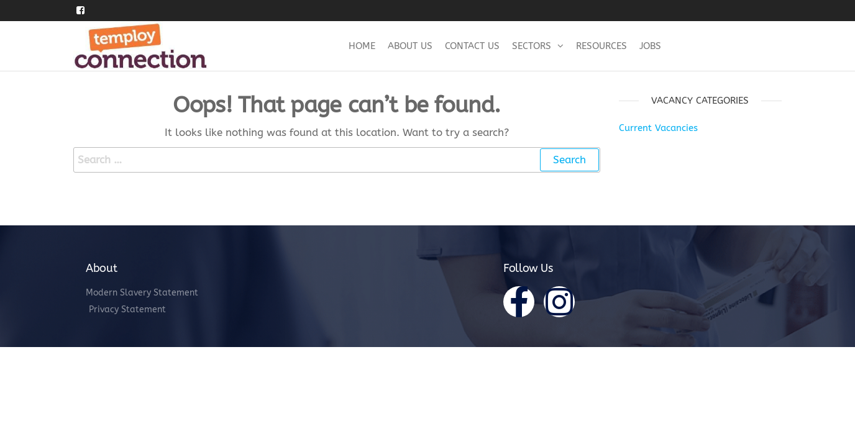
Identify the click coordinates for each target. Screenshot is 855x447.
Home (362, 46)
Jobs (650, 46)
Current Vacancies (658, 127)
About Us (410, 46)
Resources (601, 46)
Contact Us (472, 46)
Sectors (531, 46)
